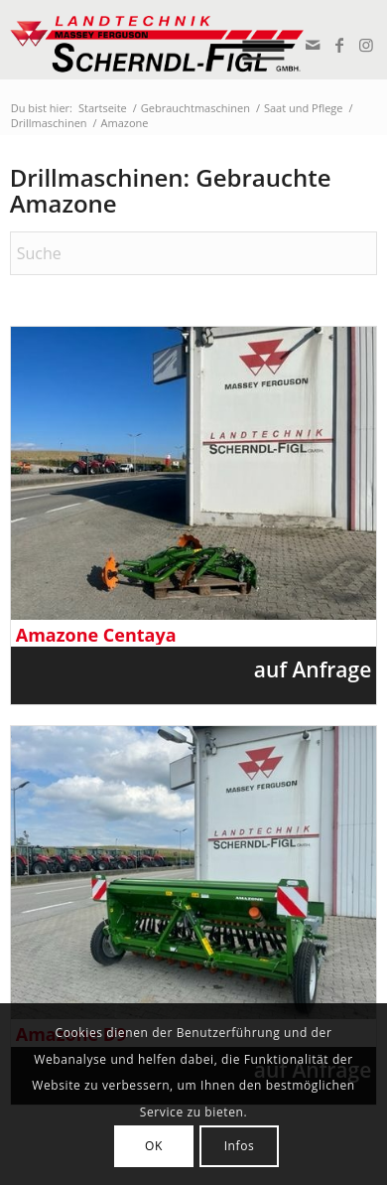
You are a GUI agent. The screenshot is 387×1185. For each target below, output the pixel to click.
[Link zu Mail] (311, 45)
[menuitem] (270, 40)
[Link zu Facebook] (337, 45)
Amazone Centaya (96, 635)
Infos (239, 1145)
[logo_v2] (157, 39)
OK (154, 1145)
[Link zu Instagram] (364, 45)
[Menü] (270, 40)
